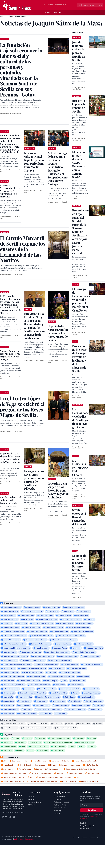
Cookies (85, 838)
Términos (92, 838)
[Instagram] (10, 817)
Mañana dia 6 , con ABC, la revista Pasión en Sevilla (79, 563)
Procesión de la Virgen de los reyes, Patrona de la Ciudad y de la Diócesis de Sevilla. (79, 358)
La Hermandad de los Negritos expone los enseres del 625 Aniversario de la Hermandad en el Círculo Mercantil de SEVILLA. (10, 305)
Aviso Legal (58, 811)
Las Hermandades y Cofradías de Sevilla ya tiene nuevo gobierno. (81, 418)
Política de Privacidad (61, 802)
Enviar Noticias (85, 829)
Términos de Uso (60, 808)
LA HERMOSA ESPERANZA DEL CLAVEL (80, 468)
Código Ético (58, 799)
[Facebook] (3, 817)
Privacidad (76, 838)
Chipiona (47, 12)
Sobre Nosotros (59, 796)
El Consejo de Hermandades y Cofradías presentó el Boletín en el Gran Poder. (81, 299)
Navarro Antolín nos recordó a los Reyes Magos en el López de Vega (10, 355)
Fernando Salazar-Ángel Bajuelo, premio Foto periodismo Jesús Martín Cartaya (34, 161)
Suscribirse (92, 810)
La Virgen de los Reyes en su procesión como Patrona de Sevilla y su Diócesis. (34, 479)
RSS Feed (31, 805)
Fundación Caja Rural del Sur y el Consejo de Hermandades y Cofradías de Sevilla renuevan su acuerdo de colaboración (34, 326)
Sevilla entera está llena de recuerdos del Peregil (79, 517)
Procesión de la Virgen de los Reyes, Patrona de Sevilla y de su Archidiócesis (58, 490)
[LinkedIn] (14, 817)
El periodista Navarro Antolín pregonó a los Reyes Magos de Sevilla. (58, 333)
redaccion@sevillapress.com (24, 839)
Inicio (1, 16)
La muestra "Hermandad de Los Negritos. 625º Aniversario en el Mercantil (10, 191)
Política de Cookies (60, 805)
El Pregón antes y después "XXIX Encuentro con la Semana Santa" (79, 164)
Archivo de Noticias (34, 802)
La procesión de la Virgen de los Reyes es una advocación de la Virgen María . (10, 458)
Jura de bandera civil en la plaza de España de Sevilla (10, 500)
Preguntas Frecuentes (87, 826)
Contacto (57, 813)
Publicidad (83, 823)
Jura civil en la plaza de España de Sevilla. (79, 106)
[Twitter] (6, 817)
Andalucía (57, 12)
